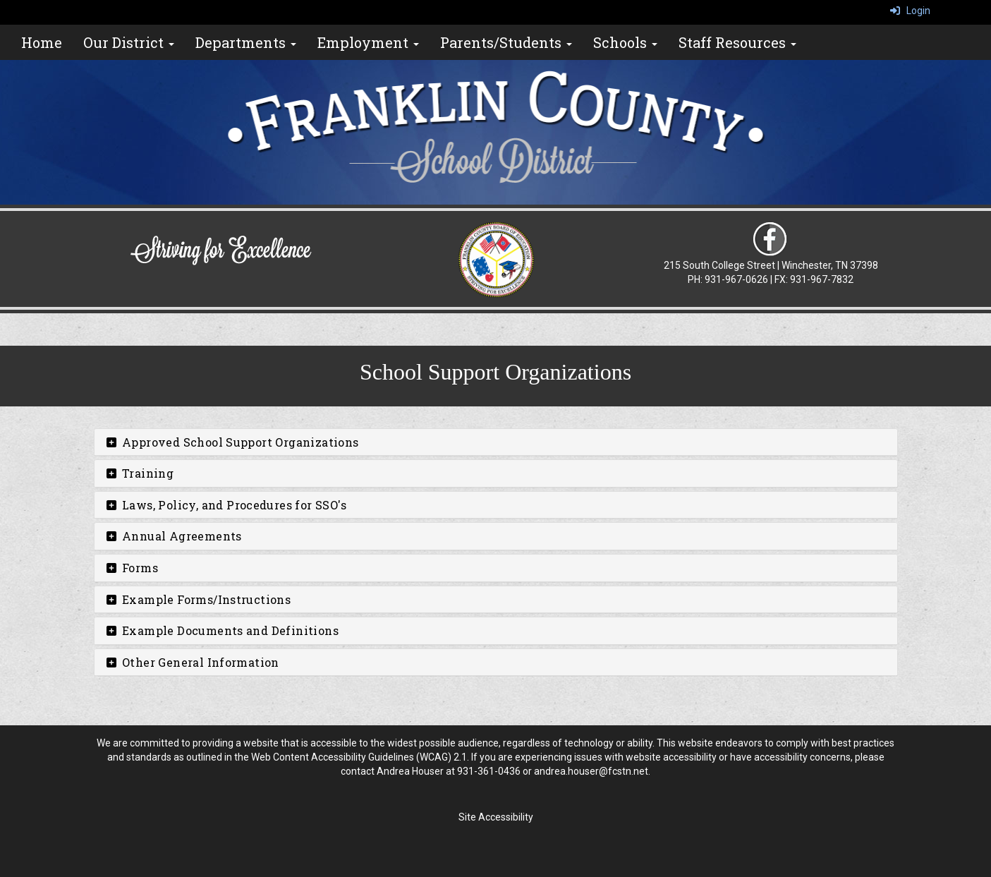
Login (910, 10)
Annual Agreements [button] (173, 535)
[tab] (496, 442)
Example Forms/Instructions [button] (198, 599)
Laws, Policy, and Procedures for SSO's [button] (226, 504)
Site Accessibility (495, 817)
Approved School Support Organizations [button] (232, 442)
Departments (245, 42)
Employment (368, 42)
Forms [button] (131, 567)
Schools (625, 42)
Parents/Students (506, 42)
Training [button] (139, 473)
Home (41, 42)
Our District (128, 42)
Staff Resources (737, 42)
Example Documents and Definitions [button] (222, 630)
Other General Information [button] (192, 662)
